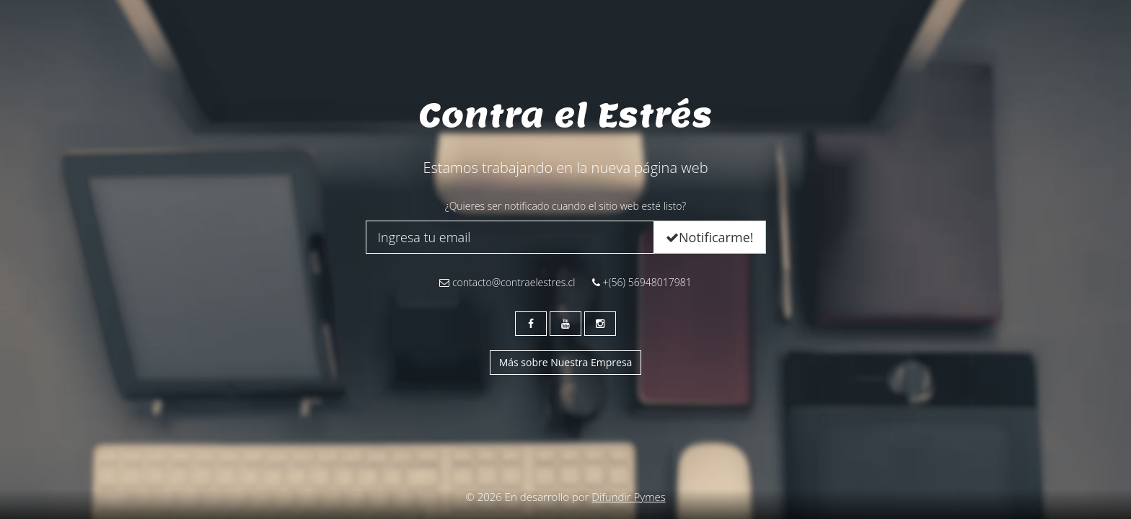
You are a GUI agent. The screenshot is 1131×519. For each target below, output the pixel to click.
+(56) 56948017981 (642, 282)
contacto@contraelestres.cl (507, 282)
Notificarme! (709, 237)
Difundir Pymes (628, 496)
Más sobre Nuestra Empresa (566, 362)
